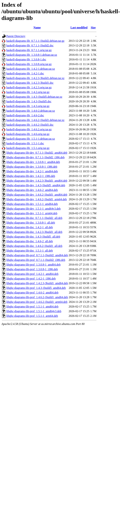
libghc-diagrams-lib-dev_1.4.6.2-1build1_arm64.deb (36, 199)
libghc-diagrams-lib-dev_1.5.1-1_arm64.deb (31, 213)
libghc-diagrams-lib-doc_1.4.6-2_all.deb (29, 241)
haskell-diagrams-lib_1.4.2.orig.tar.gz (27, 92)
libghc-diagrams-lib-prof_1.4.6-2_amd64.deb (32, 292)
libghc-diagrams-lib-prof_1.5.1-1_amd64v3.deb (33, 311)
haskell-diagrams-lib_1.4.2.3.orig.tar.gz (29, 87)
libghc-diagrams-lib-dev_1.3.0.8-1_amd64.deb (33, 162)
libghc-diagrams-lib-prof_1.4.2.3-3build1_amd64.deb (37, 283)
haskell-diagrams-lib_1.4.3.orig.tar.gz (27, 106)
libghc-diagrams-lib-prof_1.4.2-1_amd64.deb (32, 273)
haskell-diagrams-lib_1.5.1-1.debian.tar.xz (30, 138)
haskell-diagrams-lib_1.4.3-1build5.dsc (28, 101)
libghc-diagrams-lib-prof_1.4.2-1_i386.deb (31, 278)
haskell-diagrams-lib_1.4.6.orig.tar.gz (27, 134)
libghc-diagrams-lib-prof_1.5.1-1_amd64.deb (32, 306)
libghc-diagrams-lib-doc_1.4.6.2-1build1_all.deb (34, 245)
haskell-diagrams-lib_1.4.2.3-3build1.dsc (30, 82)
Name (37, 27)
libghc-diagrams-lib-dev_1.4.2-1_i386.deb (30, 176)
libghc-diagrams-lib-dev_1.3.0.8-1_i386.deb (31, 166)
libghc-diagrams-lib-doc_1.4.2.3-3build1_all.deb (34, 231)
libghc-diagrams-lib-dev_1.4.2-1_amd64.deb (32, 171)
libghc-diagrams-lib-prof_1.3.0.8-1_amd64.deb (33, 264)
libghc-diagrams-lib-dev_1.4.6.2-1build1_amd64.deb (36, 194)
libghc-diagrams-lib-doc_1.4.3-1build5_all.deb (33, 236)
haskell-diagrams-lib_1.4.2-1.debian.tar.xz (30, 68)
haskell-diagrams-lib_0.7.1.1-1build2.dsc (30, 45)
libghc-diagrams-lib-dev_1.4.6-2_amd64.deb (32, 189)
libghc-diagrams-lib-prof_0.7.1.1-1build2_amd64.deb (37, 255)
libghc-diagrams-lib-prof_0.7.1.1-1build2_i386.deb (35, 259)
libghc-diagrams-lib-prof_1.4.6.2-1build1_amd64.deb (37, 297)
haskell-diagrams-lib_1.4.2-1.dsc (25, 73)
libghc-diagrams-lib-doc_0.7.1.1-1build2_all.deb (34, 217)
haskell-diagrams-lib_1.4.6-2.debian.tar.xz (30, 110)
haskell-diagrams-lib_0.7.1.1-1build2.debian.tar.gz (35, 40)
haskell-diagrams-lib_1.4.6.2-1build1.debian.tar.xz (35, 120)
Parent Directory (15, 36)
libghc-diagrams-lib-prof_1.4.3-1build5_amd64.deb (36, 287)
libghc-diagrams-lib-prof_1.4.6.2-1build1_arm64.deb (36, 301)
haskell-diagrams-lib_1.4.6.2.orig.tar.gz (29, 129)
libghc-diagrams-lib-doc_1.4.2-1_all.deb (29, 227)
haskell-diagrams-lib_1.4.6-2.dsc (25, 115)
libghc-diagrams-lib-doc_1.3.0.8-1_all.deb (30, 222)
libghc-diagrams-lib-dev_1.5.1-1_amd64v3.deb (33, 208)
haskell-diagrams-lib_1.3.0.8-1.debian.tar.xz (31, 54)
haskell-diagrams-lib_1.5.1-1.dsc (25, 143)
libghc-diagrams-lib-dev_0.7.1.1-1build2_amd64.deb (36, 152)
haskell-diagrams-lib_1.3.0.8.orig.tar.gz (29, 64)
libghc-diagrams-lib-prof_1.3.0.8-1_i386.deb (32, 269)
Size (93, 27)
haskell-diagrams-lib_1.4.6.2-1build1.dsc (30, 124)
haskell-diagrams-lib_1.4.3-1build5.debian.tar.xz (34, 96)
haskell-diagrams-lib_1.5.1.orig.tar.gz (27, 148)
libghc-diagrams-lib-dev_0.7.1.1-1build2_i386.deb (35, 157)
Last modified (78, 27)
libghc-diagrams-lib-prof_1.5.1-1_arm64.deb (32, 315)
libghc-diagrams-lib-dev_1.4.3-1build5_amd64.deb (35, 185)
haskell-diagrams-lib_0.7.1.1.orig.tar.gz (29, 50)
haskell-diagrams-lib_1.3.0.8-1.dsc (26, 59)
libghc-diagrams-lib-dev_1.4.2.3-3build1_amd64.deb (36, 180)
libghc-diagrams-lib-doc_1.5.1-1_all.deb (29, 250)
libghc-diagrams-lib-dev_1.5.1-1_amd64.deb (32, 203)
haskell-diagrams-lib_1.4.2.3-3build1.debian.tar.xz (35, 78)
